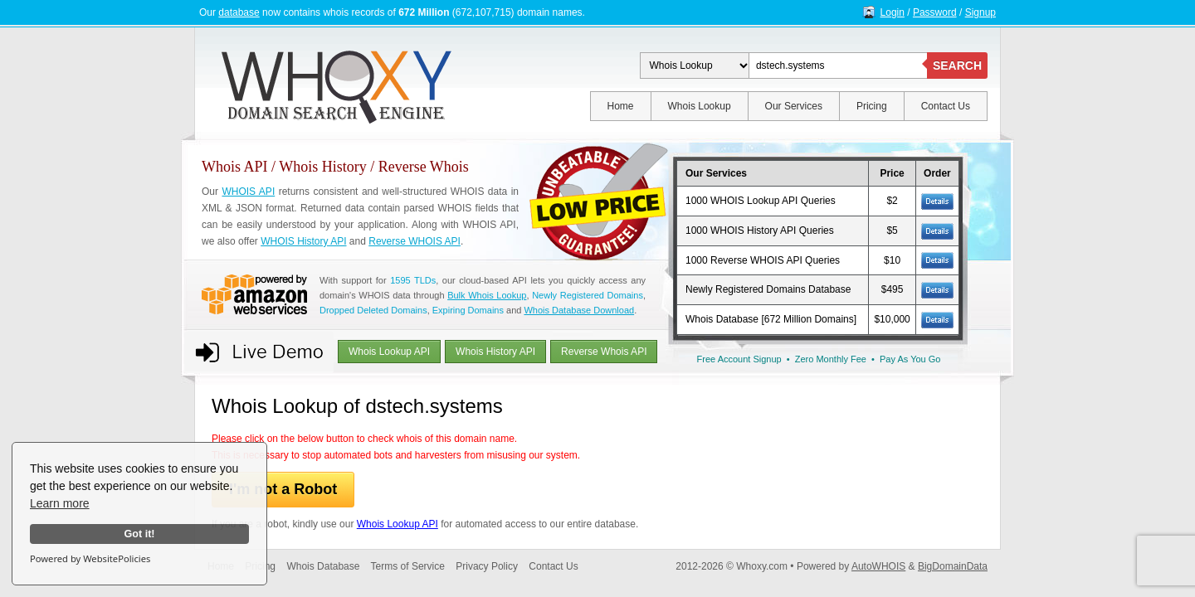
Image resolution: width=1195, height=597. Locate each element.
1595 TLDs (413, 280)
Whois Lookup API (389, 351)
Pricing (871, 106)
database (238, 12)
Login (892, 12)
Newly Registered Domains (587, 295)
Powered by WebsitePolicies (90, 558)
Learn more (60, 503)
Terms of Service (408, 566)
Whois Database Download (579, 310)
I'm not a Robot (283, 489)
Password (935, 12)
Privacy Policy (487, 566)
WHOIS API (248, 191)
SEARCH (957, 65)
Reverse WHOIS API (414, 241)
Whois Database (322, 566)
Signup (980, 12)
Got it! (139, 534)
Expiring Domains (468, 310)
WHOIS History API (303, 241)
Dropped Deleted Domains (373, 310)
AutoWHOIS (878, 566)
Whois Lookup (699, 106)
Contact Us (945, 106)
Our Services (793, 106)
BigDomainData (953, 566)
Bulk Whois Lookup (486, 295)
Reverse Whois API (603, 351)
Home (620, 106)
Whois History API (495, 351)
